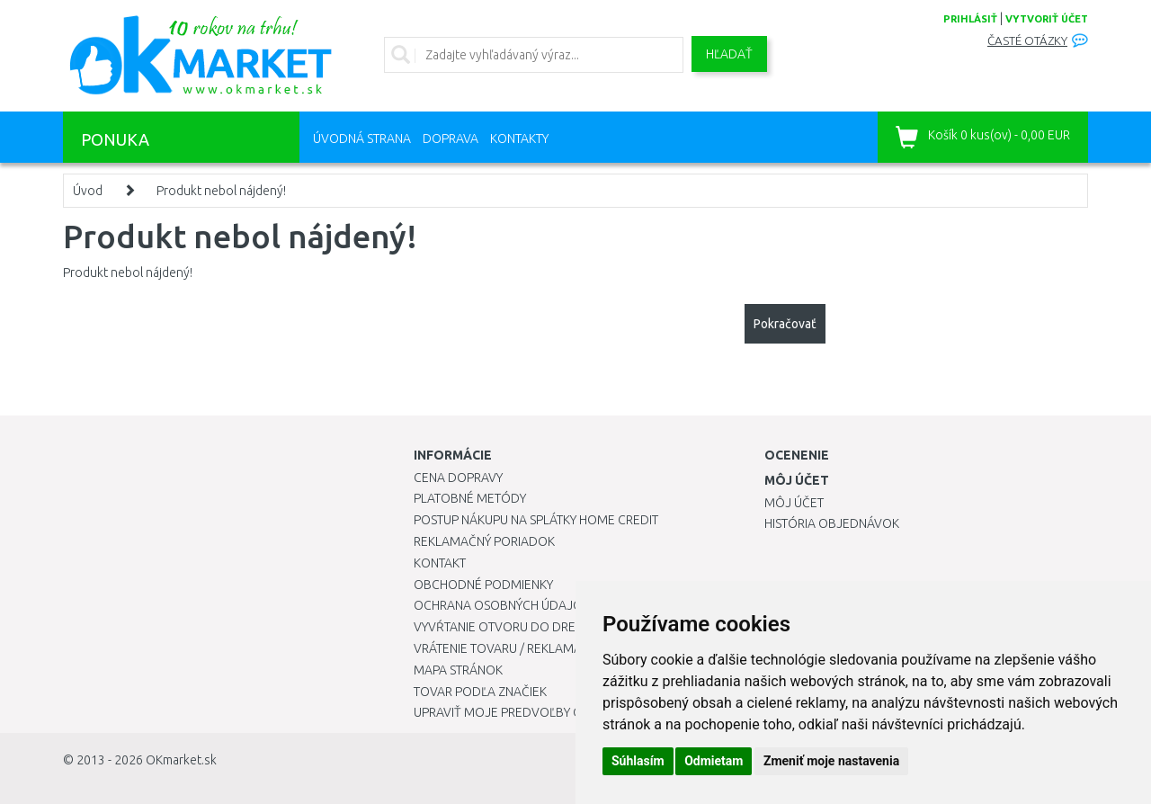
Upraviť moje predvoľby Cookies (519, 712)
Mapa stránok (458, 670)
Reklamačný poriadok (484, 541)
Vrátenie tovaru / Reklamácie (507, 648)
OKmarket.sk (181, 760)
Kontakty (519, 138)
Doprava (450, 138)
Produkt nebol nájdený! (221, 190)
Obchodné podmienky (483, 584)
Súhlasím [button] (638, 761)
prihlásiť (970, 18)
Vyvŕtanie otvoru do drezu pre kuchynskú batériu (574, 627)
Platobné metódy (470, 498)
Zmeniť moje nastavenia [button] (831, 761)
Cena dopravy (458, 477)
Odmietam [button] (713, 761)
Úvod (88, 190)
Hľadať (729, 54)
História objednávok (831, 523)
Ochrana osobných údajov (502, 605)
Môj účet (794, 503)
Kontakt (440, 563)
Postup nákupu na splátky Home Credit (536, 520)
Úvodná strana (362, 138)
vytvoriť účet (1046, 18)
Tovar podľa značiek (480, 691)
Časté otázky (1027, 41)
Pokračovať (785, 324)
